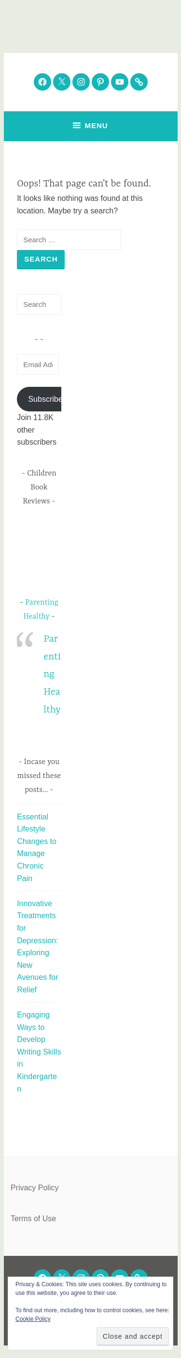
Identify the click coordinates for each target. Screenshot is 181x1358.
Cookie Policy (33, 1319)
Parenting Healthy (52, 674)
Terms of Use (33, 1218)
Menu (96, 125)
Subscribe (45, 399)
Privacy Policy (35, 1188)
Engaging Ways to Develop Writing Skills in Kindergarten (39, 1052)
